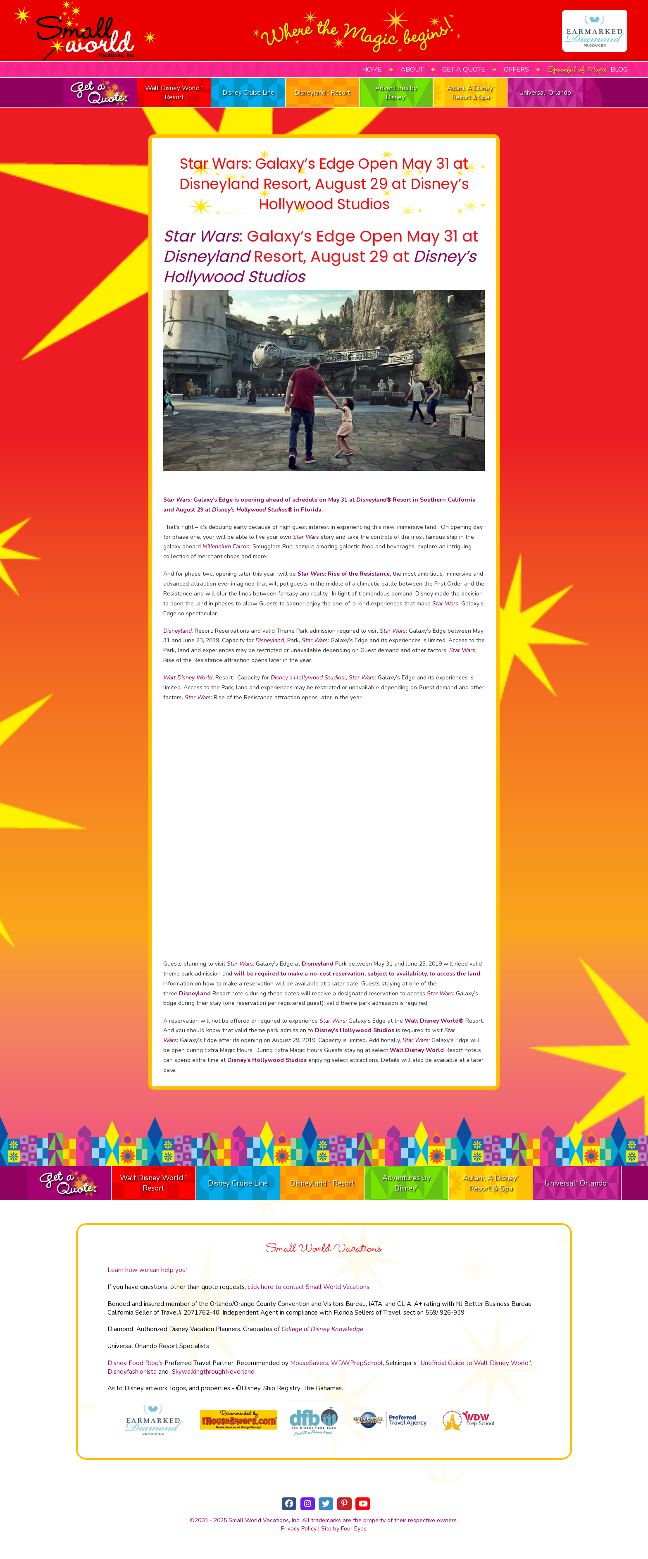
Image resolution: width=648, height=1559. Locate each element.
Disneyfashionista (132, 1372)
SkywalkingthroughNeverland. (214, 1372)
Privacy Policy (299, 1529)
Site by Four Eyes (344, 1529)
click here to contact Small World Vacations (308, 1287)
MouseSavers (309, 1363)
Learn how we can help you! (147, 1270)
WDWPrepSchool (357, 1363)
